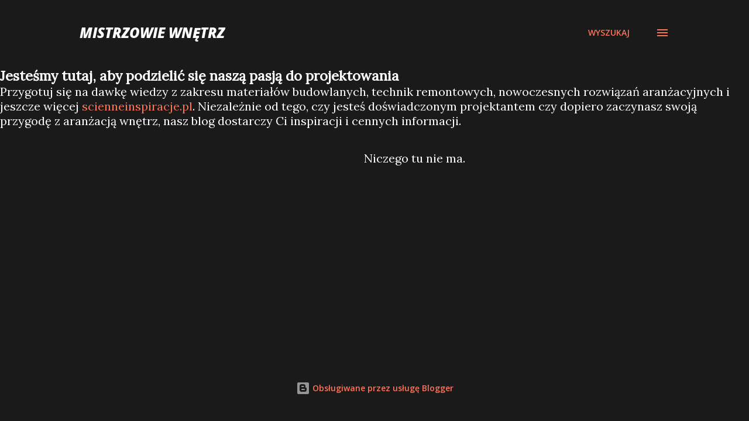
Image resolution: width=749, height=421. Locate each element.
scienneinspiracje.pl (137, 106)
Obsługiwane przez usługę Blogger (374, 388)
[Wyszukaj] (609, 33)
